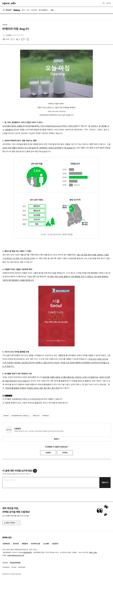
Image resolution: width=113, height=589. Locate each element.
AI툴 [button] (52, 10)
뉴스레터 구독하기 (11, 523)
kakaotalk (21, 567)
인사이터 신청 (35, 544)
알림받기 (56, 439)
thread (14, 567)
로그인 (109, 3)
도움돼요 (48, 453)
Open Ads (9, 3)
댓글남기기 (105, 482)
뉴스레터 (46, 544)
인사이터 (34, 10)
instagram (6, 567)
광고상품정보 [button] (43, 10)
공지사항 (16, 544)
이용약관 (5, 563)
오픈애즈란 (6, 544)
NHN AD (7, 537)
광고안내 (55, 544)
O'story (17, 10)
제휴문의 (25, 544)
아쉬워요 (65, 453)
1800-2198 (93, 552)
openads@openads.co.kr (15, 555)
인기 (28, 10)
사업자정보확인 (27, 552)
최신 (23, 10)
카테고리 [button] (6, 10)
